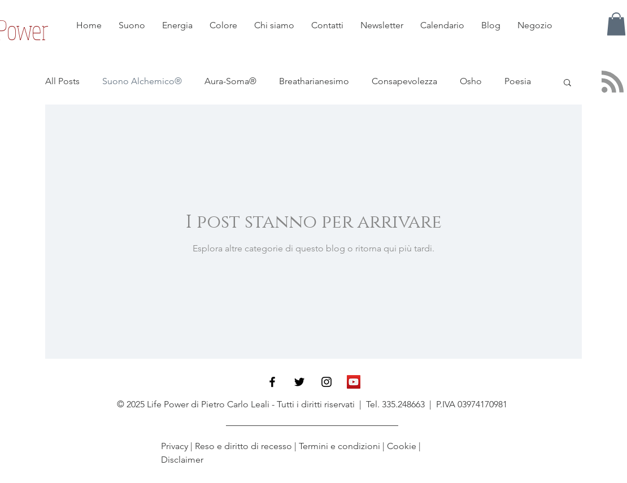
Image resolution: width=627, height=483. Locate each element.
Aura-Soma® (230, 81)
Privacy (175, 446)
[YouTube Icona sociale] (353, 382)
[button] (616, 24)
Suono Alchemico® (142, 81)
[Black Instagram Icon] (326, 382)
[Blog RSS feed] (613, 82)
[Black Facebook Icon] (272, 382)
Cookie (401, 446)
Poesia (517, 81)
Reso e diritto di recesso (243, 446)
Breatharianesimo (314, 81)
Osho (471, 81)
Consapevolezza (404, 81)
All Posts (62, 81)
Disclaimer (182, 459)
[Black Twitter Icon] (299, 382)
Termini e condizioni (339, 446)
